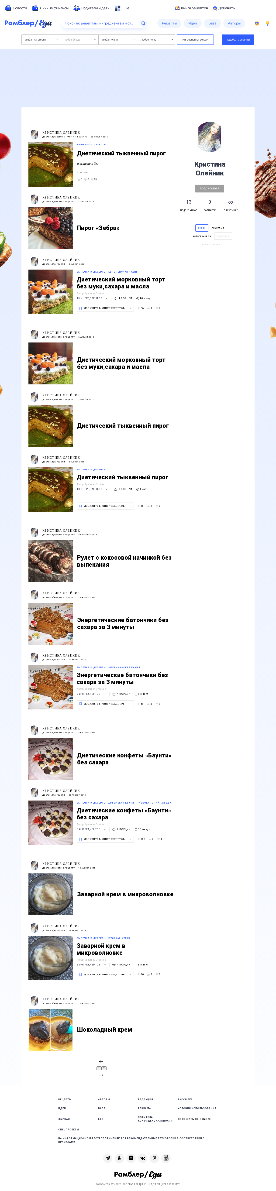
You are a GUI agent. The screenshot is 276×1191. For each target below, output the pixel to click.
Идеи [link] (62, 1108)
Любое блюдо (80, 39)
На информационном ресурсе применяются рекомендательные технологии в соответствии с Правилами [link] (131, 1140)
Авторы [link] (104, 1099)
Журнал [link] (64, 1119)
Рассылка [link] (185, 1099)
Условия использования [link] (197, 1108)
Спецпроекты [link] (68, 1129)
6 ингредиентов (92, 964)
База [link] (102, 1108)
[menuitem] (16, 8)
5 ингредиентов (92, 829)
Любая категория (41, 39)
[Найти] (143, 23)
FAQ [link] (101, 1119)
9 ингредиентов (92, 694)
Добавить (224, 8)
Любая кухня (118, 39)
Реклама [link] (144, 1108)
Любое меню (157, 39)
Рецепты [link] (65, 1099)
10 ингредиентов (93, 489)
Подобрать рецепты (238, 39)
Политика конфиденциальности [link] (155, 1119)
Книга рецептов (191, 8)
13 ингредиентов (93, 298)
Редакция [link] (145, 1099)
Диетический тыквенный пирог (121, 153)
